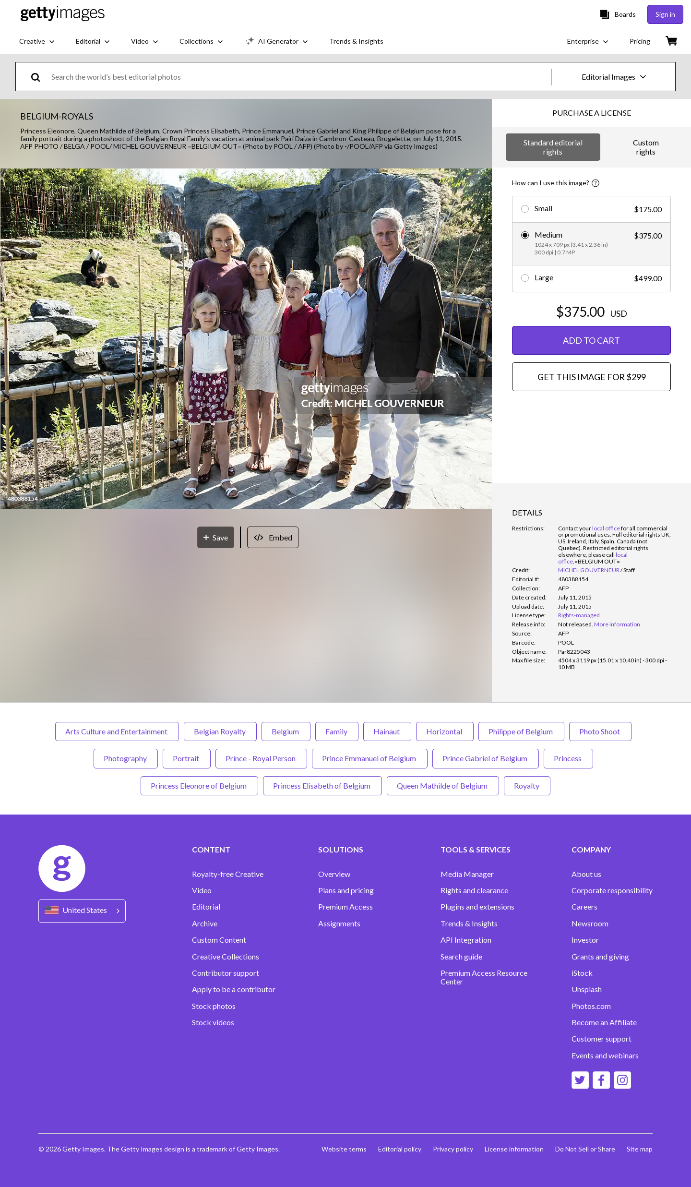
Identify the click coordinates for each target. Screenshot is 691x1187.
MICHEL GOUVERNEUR (589, 570)
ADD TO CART (591, 340)
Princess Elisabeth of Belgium (322, 785)
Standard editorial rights (553, 147)
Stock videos (213, 1022)
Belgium (286, 731)
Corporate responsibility (612, 890)
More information (617, 624)
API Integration (466, 939)
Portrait (187, 758)
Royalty (527, 785)
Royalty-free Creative (227, 874)
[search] (39, 76)
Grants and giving (600, 956)
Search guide (461, 956)
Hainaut (387, 731)
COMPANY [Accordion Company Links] (591, 849)
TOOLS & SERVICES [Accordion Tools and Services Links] (476, 849)
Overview (334, 874)
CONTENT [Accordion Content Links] (211, 849)
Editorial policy (399, 1149)
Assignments (339, 923)
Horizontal (445, 731)
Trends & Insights (469, 923)
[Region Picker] (82, 910)
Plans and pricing (346, 890)
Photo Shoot (600, 731)
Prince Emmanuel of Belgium (369, 758)
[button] (246, 339)
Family (336, 731)
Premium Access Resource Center (484, 977)
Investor (585, 939)
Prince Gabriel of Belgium (485, 758)
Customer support (601, 1038)
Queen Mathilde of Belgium (443, 785)
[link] (575, 624)
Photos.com (591, 1006)
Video (202, 890)
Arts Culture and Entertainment (117, 731)
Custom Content (219, 939)
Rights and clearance (474, 890)
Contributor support (225, 973)
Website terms (344, 1149)
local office (606, 528)
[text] (299, 76)
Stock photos (214, 1006)
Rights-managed (579, 615)
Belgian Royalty (220, 731)
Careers (584, 906)
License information (514, 1149)
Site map (640, 1149)
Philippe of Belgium (521, 731)
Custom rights (646, 147)
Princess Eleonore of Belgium (199, 785)
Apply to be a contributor (233, 989)
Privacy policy (453, 1149)
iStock (582, 973)
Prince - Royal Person (261, 758)
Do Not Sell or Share (585, 1149)
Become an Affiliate (604, 1022)
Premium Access (345, 906)
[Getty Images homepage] (63, 14)
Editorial (206, 906)
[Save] (215, 537)
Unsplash (587, 989)
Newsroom (590, 923)
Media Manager (467, 874)
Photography (126, 758)
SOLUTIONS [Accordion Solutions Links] (340, 849)
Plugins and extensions (477, 906)
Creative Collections (225, 956)
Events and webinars (605, 1055)
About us (586, 874)
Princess (568, 758)
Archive (204, 923)
